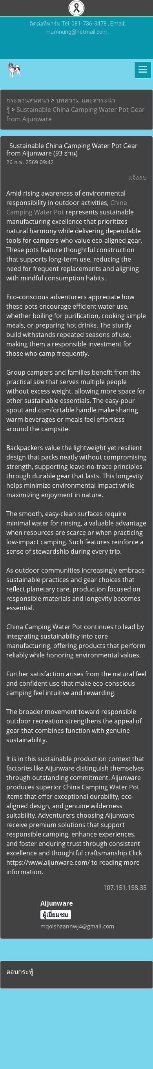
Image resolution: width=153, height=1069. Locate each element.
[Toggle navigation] (142, 70)
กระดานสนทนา (27, 100)
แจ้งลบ (137, 177)
